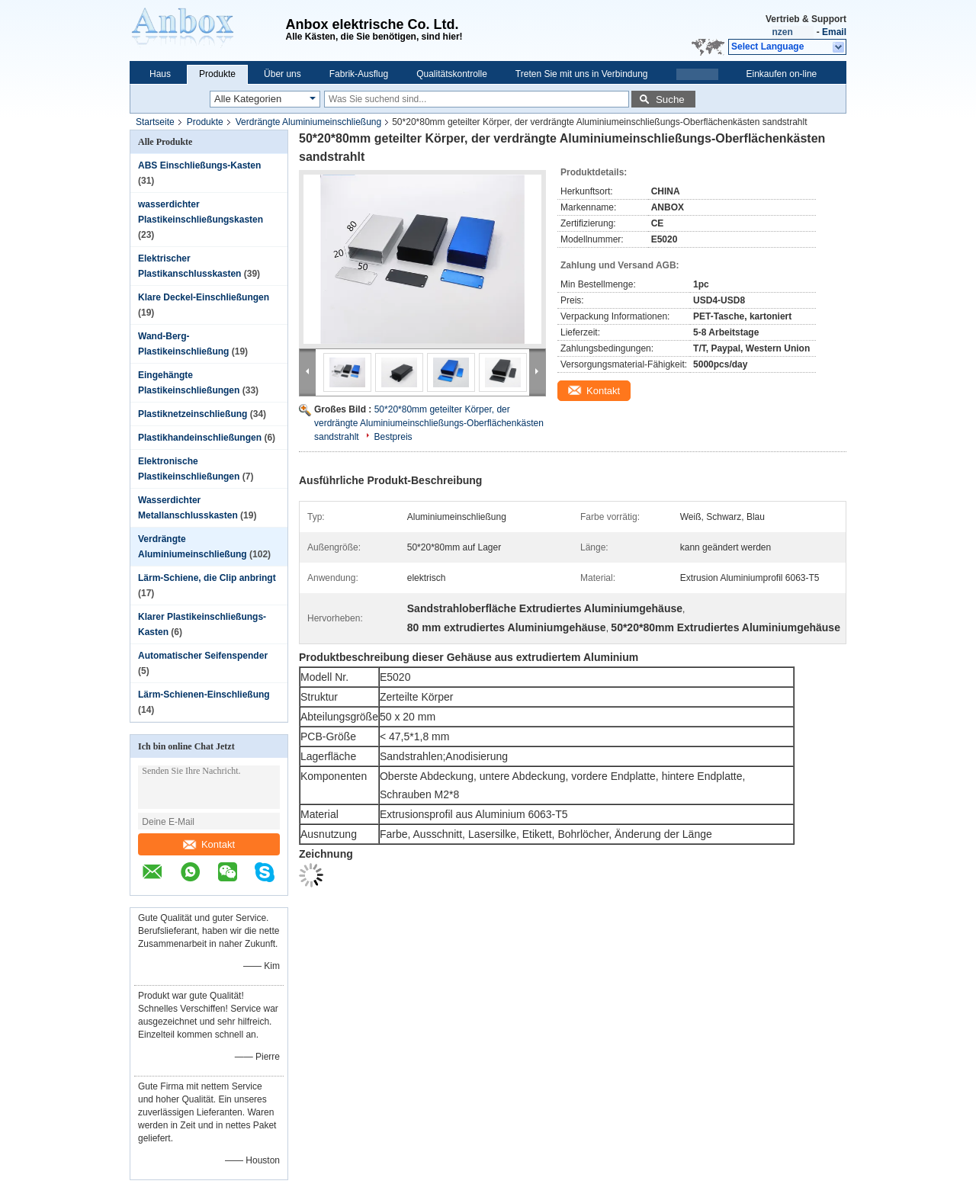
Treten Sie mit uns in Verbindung (581, 74)
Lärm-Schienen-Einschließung (204, 694)
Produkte (217, 74)
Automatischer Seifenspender (203, 655)
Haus (160, 74)
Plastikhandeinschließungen (200, 437)
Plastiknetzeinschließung (192, 414)
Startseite (155, 122)
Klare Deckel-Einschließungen (203, 297)
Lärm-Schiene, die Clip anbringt (207, 578)
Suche (670, 99)
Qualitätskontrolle (451, 74)
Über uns (282, 74)
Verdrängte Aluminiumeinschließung (308, 122)
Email (834, 32)
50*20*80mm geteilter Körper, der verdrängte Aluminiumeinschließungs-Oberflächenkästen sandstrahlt (429, 423)
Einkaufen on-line (781, 74)
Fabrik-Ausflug (358, 74)
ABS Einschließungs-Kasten (199, 165)
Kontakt (209, 844)
